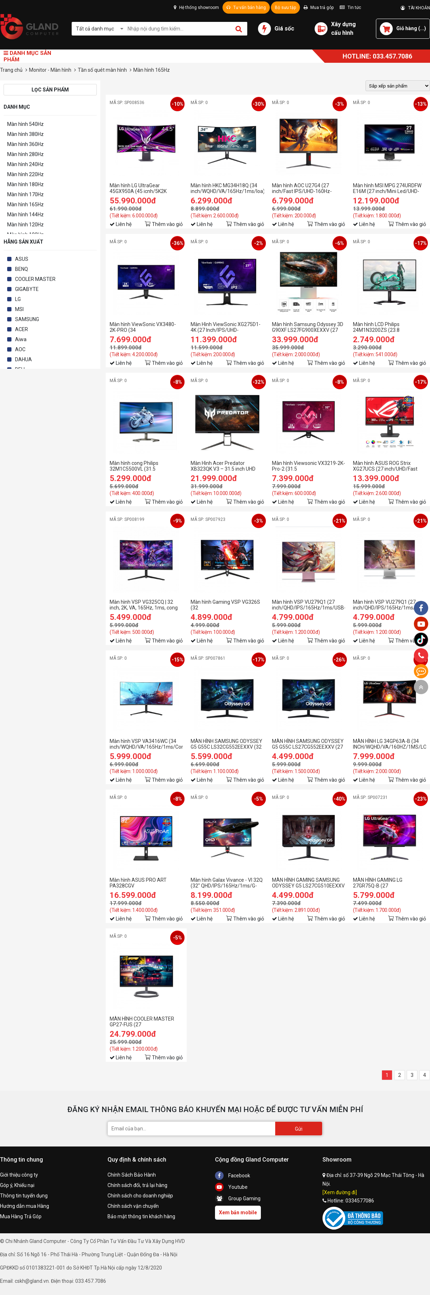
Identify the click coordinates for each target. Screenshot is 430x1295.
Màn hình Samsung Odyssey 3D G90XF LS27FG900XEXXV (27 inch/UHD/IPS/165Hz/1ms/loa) (307, 327)
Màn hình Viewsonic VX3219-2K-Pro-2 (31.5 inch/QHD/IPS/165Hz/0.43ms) (308, 466)
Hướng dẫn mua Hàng (24, 1206)
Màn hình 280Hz (25, 154)
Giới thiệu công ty (19, 1175)
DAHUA (23, 359)
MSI (19, 309)
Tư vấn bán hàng (246, 7)
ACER (21, 329)
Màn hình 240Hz (25, 164)
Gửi (298, 1129)
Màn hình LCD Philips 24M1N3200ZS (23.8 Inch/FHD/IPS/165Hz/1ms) (383, 327)
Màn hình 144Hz (25, 214)
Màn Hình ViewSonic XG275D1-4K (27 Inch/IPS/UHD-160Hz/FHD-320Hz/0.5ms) (226, 327)
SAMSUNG (27, 319)
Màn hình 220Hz (25, 174)
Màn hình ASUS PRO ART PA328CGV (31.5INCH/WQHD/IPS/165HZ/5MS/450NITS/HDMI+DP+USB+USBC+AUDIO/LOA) (146, 883)
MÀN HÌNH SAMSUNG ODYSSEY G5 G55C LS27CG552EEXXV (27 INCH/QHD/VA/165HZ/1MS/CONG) (308, 744)
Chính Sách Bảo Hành (132, 1175)
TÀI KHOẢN (415, 7)
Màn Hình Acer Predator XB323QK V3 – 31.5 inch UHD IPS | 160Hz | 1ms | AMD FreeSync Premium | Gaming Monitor (223, 466)
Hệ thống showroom (196, 7)
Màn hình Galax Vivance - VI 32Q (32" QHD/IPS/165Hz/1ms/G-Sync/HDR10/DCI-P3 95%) (227, 883)
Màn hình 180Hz (25, 184)
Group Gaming (238, 1198)
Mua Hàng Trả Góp (21, 1216)
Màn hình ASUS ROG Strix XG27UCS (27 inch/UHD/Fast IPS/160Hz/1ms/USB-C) (385, 466)
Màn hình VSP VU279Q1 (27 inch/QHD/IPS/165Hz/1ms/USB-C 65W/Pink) (308, 605)
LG (18, 299)
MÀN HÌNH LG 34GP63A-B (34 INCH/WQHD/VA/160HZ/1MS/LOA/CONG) (389, 744)
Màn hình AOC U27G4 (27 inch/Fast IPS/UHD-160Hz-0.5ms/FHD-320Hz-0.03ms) (303, 188)
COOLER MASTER (35, 279)
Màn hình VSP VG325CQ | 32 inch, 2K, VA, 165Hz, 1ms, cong (144, 605)
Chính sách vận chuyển (133, 1206)
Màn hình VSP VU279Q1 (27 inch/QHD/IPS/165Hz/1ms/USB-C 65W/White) (389, 605)
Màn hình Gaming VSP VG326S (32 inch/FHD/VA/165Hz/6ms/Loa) (226, 605)
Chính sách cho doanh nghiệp (140, 1196)
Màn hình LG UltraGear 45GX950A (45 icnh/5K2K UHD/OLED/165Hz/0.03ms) (140, 188)
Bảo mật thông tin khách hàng (141, 1216)
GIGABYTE (27, 289)
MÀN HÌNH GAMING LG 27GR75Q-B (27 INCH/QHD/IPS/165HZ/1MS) (385, 883)
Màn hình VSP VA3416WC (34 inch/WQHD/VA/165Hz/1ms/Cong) (146, 744)
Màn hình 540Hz (25, 124)
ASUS (21, 259)
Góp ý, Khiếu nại (17, 1185)
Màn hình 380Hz (25, 134)
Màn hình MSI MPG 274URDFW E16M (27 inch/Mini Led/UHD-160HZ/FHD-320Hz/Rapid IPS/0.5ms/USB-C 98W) (387, 188)
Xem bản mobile (238, 1212)
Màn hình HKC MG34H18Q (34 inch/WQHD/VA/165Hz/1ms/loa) (227, 188)
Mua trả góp (319, 7)
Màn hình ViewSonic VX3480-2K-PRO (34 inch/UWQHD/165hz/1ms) (143, 327)
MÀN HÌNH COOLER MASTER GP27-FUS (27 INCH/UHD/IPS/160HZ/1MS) (142, 1021)
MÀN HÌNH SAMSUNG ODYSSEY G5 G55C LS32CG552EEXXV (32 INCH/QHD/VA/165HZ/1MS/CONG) (227, 744)
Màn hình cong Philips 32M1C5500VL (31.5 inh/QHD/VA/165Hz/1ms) (139, 466)
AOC (20, 349)
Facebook (232, 1175)
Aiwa (21, 339)
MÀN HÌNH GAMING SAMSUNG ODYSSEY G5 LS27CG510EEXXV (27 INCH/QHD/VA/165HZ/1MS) (308, 883)
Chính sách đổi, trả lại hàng (137, 1185)
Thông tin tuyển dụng (24, 1196)
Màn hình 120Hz (25, 224)
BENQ (21, 269)
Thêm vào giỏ (167, 224)
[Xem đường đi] (339, 1192)
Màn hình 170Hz (25, 194)
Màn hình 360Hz (25, 144)
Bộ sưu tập (285, 7)
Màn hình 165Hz (25, 204)
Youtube (231, 1187)
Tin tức (350, 7)
